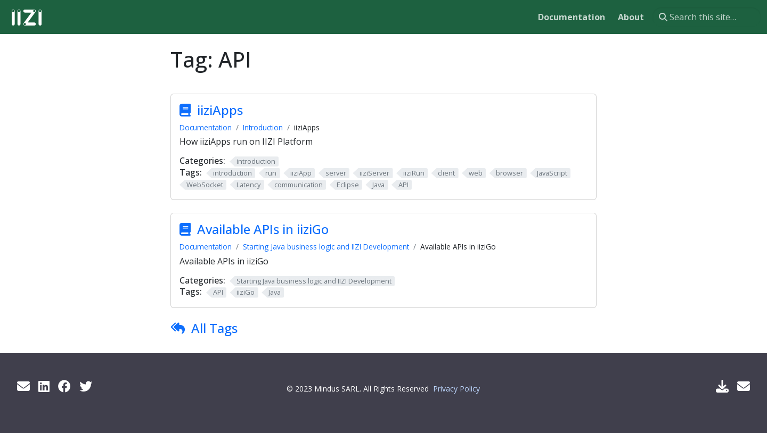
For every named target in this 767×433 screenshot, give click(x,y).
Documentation (205, 127)
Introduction (263, 127)
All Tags (214, 328)
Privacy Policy (456, 389)
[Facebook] (64, 386)
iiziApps (220, 110)
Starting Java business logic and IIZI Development (326, 247)
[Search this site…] (706, 17)
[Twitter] (85, 386)
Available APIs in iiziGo (263, 229)
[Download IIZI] (722, 386)
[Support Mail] (743, 386)
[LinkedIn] (44, 386)
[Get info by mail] (23, 386)
